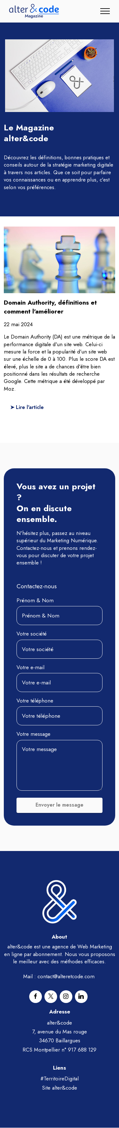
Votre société (32, 634)
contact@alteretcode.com (66, 976)
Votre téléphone (35, 701)
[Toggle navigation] (105, 11)
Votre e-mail (30, 667)
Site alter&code (59, 1088)
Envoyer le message (59, 805)
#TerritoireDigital (59, 1079)
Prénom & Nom (35, 600)
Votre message (33, 734)
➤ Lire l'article (27, 407)
